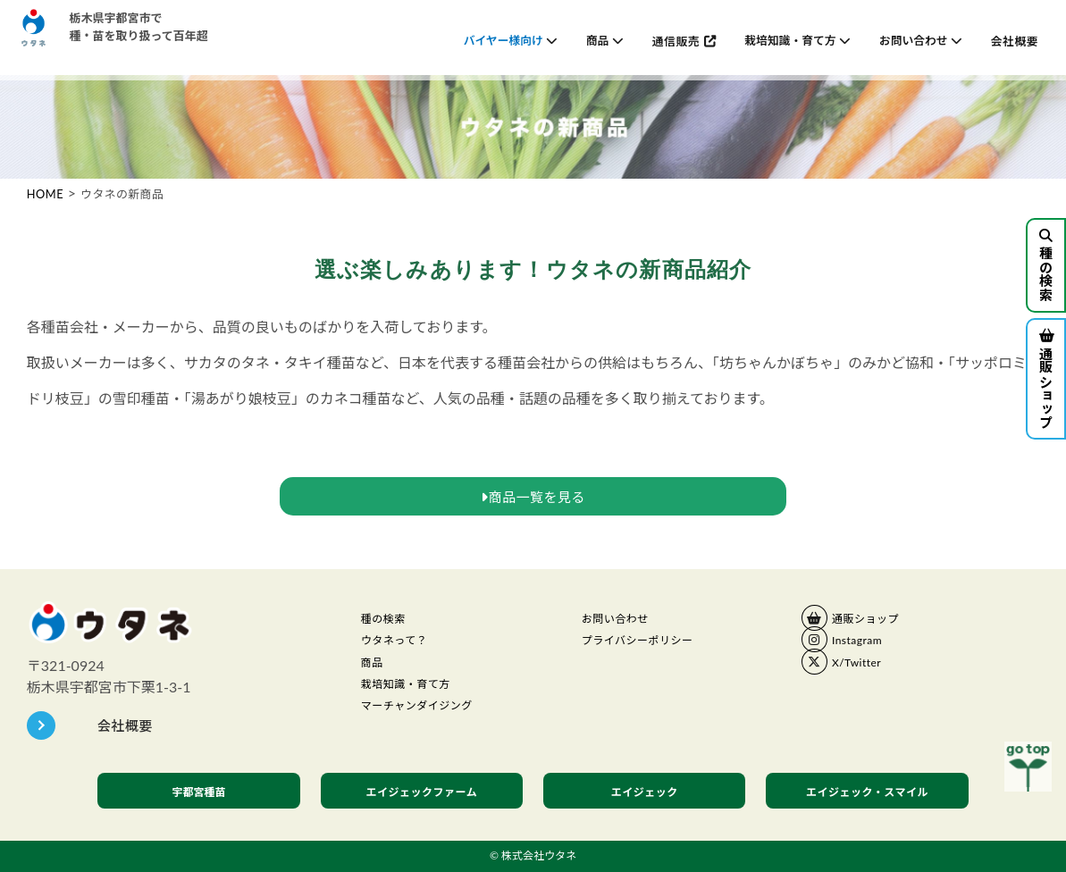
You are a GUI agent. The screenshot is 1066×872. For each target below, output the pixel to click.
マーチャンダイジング (430, 721)
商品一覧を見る (533, 497)
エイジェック (644, 792)
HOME (45, 194)
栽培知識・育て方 (416, 696)
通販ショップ (1045, 379)
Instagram (863, 643)
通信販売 (676, 41)
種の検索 (1045, 265)
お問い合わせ (623, 620)
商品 (375, 671)
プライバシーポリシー (651, 645)
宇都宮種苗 (198, 791)
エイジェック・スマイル (868, 792)
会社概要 (1014, 41)
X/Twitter (862, 666)
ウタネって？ (402, 645)
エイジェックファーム (422, 792)
